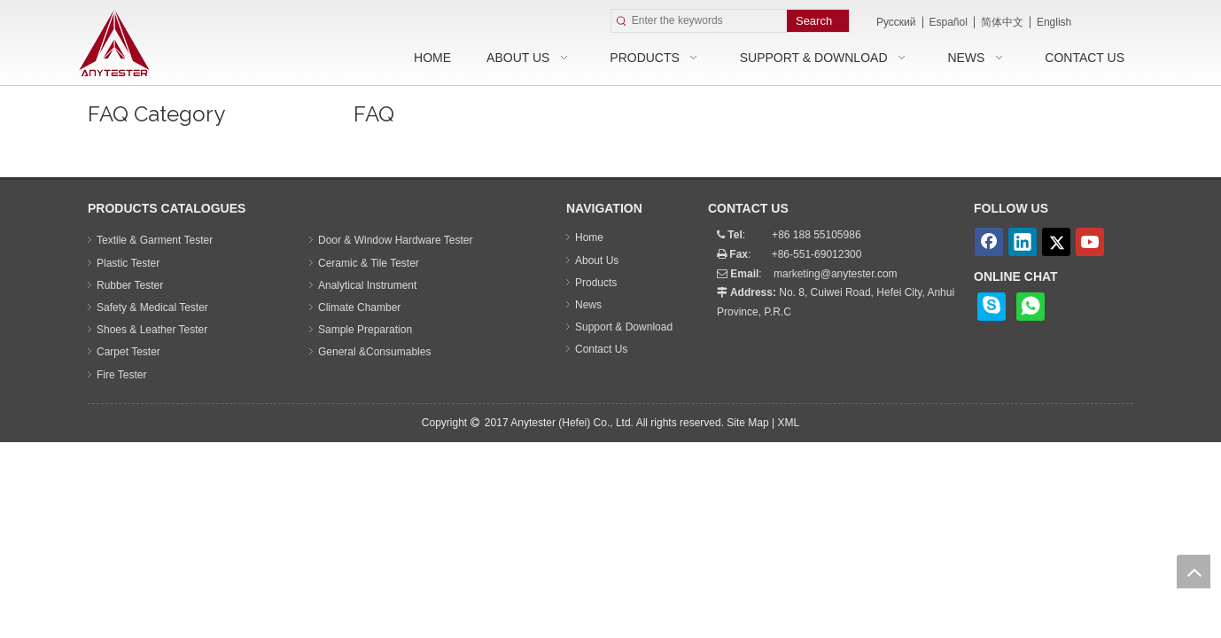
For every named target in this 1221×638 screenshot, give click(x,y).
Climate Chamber (359, 307)
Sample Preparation (365, 329)
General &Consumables (374, 352)
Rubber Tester (130, 285)
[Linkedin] (1022, 242)
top (1193, 571)
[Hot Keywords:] (818, 21)
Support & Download (624, 327)
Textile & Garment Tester (155, 240)
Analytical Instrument (367, 285)
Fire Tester (121, 375)
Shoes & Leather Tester (152, 329)
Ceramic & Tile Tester (368, 263)
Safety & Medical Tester (152, 307)
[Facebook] (989, 242)
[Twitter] (1056, 242)
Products (596, 282)
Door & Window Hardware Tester (395, 240)
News (588, 305)
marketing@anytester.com (836, 274)
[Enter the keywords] (709, 21)
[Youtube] (1090, 242)
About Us (596, 260)
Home (589, 237)
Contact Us (601, 349)
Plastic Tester (128, 263)
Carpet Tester (128, 352)
